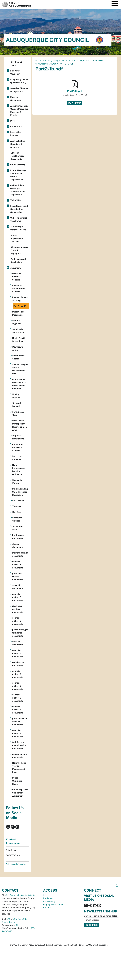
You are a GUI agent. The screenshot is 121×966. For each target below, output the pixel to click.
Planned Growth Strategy (20, 299)
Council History (17, 164)
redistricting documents (18, 664)
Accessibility (49, 901)
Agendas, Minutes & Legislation (19, 90)
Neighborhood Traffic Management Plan (19, 767)
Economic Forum (17, 481)
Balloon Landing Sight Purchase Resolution (20, 492)
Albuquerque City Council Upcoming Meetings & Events (19, 110)
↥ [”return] (117, 885)
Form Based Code (18, 413)
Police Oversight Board (17, 781)
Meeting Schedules (15, 98)
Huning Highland (16, 396)
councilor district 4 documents (17, 653)
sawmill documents (17, 587)
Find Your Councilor (15, 72)
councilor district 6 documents (17, 686)
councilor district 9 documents (17, 698)
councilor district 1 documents (17, 564)
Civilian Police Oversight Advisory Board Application (17, 190)
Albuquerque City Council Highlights (19, 250)
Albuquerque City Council (60, 60)
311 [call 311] (8, 919)
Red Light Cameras (17, 458)
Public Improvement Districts (17, 238)
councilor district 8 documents (17, 709)
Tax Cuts (16, 506)
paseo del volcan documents (17, 576)
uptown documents (17, 643)
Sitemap (47, 907)
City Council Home (16, 63)
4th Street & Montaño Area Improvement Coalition (19, 384)
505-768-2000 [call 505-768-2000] (20, 919)
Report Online (8, 922)
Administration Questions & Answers (17, 144)
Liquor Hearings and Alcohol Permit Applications (18, 175)
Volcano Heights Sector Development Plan (20, 369)
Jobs (45, 895)
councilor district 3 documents (17, 621)
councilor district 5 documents (17, 597)
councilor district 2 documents (17, 674)
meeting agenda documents (20, 554)
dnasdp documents (17, 545)
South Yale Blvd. (17, 528)
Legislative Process (15, 134)
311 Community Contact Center (21, 895)
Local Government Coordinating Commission (19, 209)
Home (38, 60)
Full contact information (16, 864)
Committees (16, 126)
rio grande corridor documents (17, 609)
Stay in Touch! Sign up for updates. (101, 916)
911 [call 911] (17, 925)
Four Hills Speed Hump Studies (18, 288)
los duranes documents (18, 537)
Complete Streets (17, 519)
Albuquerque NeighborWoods (18, 228)
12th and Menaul (16, 404)
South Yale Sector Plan (18, 331)
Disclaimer (48, 898)
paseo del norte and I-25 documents (19, 721)
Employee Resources (53, 904)
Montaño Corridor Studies (16, 276)
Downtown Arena (17, 348)
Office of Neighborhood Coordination (17, 156)
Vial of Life (15, 200)
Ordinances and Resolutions (18, 260)
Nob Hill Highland (16, 322)
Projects (14, 121)
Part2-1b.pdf (74, 91)
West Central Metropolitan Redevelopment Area (20, 425)
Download (74, 103)
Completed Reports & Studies (17, 447)
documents (85, 60)
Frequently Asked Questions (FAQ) (19, 81)
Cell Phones (18, 500)
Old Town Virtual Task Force (18, 219)
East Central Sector (18, 357)
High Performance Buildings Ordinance (18, 470)
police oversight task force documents (20, 632)
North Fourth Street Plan (18, 339)
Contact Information (13, 841)
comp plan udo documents (19, 755)
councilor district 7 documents (17, 733)
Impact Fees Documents (18, 313)
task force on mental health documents (19, 745)
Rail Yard (16, 512)
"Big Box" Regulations (18, 437)
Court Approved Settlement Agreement (20, 792)
